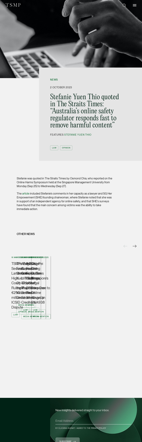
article (25, 193)
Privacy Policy (98, 428)
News (54, 79)
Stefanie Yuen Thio (77, 134)
